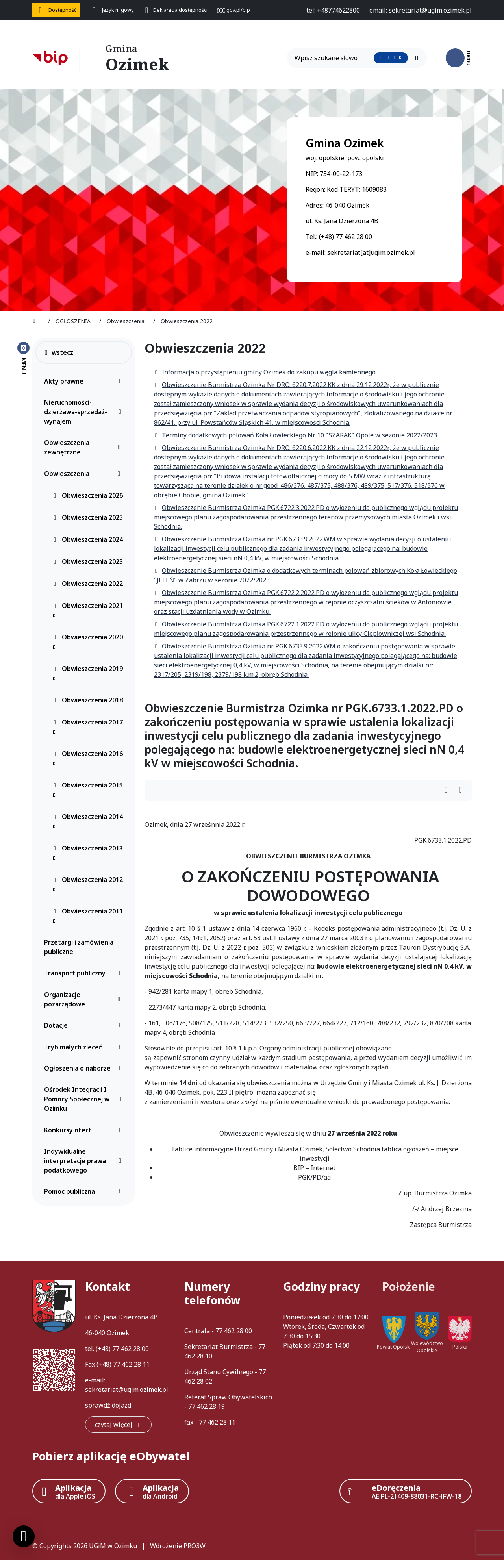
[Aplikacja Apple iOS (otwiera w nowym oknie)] (69, 1491)
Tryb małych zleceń (84, 1047)
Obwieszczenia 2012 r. (87, 884)
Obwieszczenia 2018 (87, 700)
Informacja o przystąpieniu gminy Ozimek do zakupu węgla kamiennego (265, 372)
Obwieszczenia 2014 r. (87, 821)
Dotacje (84, 1025)
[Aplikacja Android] (152, 1491)
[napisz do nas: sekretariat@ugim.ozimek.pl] (430, 10)
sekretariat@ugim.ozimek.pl (126, 1389)
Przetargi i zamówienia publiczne (84, 947)
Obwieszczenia (84, 473)
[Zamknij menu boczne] (23, 357)
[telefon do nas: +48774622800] (338, 10)
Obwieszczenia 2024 (87, 539)
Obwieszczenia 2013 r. (87, 853)
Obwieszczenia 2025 (87, 517)
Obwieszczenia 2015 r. (87, 790)
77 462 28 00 (130, 1348)
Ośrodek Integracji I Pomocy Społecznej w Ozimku (84, 1099)
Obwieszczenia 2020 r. (87, 642)
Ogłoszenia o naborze (84, 1068)
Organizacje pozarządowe (84, 999)
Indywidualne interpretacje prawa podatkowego (84, 1161)
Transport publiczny (84, 973)
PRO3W (194, 1545)
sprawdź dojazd (108, 1405)
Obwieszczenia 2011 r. (87, 916)
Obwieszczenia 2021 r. (87, 610)
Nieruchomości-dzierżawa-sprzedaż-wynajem (84, 412)
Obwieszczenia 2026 (87, 495)
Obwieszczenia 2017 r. (87, 727)
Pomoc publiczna (84, 1191)
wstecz (58, 352)
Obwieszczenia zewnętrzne (84, 447)
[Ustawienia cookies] (24, 1536)
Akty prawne (84, 381)
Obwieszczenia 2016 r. (87, 758)
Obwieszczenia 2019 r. (87, 673)
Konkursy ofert (84, 1130)
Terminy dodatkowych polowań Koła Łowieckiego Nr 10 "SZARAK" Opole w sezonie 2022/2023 (295, 435)
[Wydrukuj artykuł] (448, 790)
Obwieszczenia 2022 (87, 583)
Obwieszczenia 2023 (87, 561)
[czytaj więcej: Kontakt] (118, 1424)
